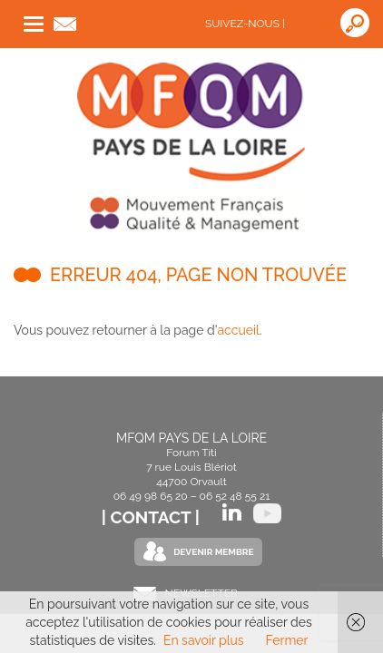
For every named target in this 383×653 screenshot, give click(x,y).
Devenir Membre (213, 552)
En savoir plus (203, 640)
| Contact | (153, 517)
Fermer (287, 640)
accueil (238, 330)
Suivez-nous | (245, 23)
